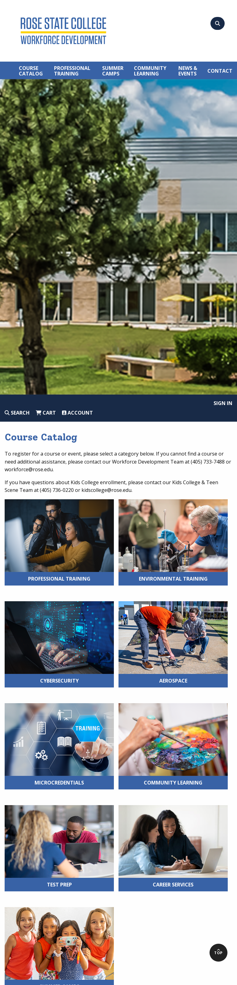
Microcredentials (59, 782)
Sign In (223, 403)
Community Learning (173, 782)
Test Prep (59, 884)
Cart (46, 412)
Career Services (173, 884)
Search (17, 412)
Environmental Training (173, 578)
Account (77, 412)
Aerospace (173, 680)
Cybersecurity (59, 680)
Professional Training (59, 578)
